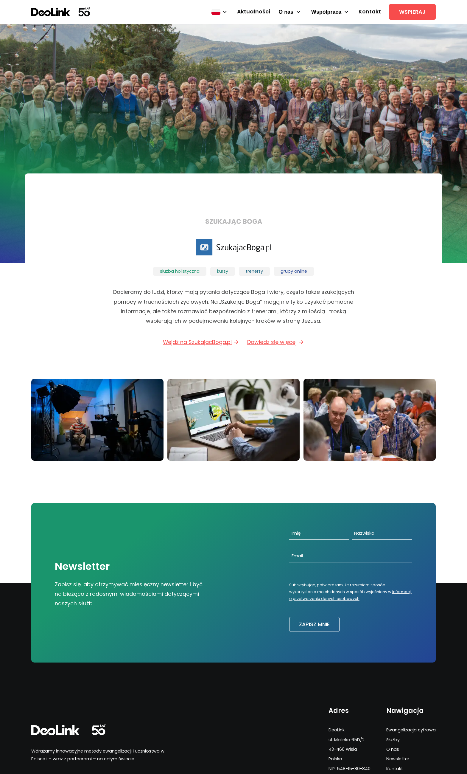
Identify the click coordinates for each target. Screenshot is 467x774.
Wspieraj (412, 11)
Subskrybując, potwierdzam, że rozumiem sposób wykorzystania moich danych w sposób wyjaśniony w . (350, 591)
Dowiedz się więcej (275, 342)
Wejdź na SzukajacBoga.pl (201, 342)
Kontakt (370, 11)
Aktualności (253, 11)
